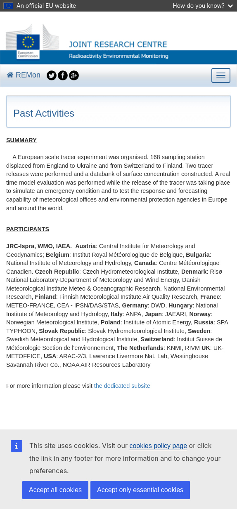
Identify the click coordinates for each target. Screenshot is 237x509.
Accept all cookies (55, 489)
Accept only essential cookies (140, 489)
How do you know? (203, 5)
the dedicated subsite (122, 385)
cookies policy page (158, 445)
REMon (23, 75)
